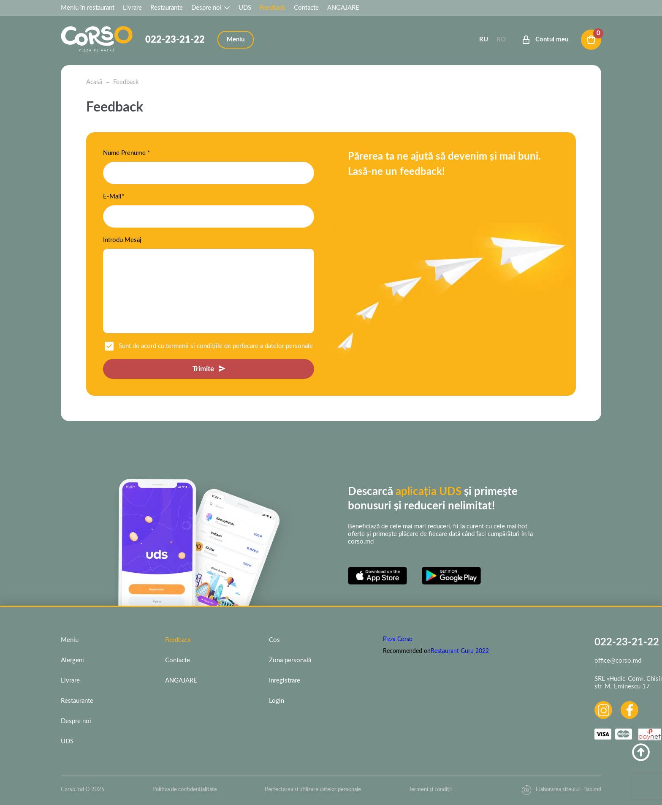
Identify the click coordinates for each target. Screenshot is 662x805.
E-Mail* (113, 196)
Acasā (94, 82)
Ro (501, 39)
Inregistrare (284, 680)
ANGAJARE (343, 8)
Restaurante (166, 8)
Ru (483, 39)
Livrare (132, 8)
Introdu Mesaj (122, 240)
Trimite (203, 369)
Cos (274, 640)
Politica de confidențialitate (184, 789)
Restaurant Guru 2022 (460, 651)
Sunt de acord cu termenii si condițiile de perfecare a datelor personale (216, 346)
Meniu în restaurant (87, 8)
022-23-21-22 (175, 39)
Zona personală (290, 660)
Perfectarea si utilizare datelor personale (313, 789)
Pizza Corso (397, 639)
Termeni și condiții (430, 789)
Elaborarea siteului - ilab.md (561, 790)
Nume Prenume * (126, 153)
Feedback (272, 8)
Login (276, 701)
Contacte (306, 8)
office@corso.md (617, 661)
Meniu (70, 640)
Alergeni (72, 660)
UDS (245, 8)
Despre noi (210, 8)
